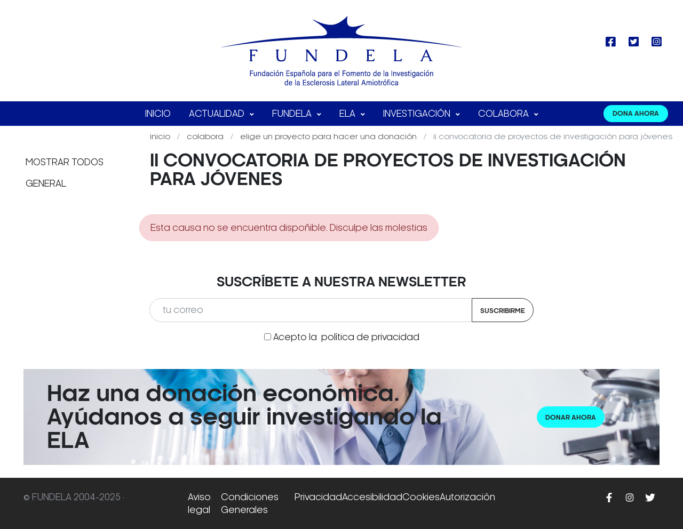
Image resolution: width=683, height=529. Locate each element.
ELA (348, 113)
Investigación (417, 113)
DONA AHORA (636, 113)
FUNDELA (293, 113)
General (46, 183)
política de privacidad (370, 337)
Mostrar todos (65, 162)
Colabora (504, 113)
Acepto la (346, 337)
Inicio (158, 113)
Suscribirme (502, 311)
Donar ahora (570, 417)
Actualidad (218, 113)
